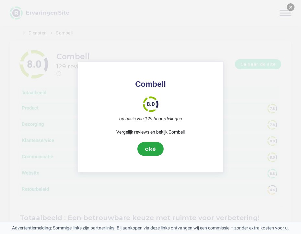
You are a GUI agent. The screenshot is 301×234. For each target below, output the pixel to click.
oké (150, 149)
